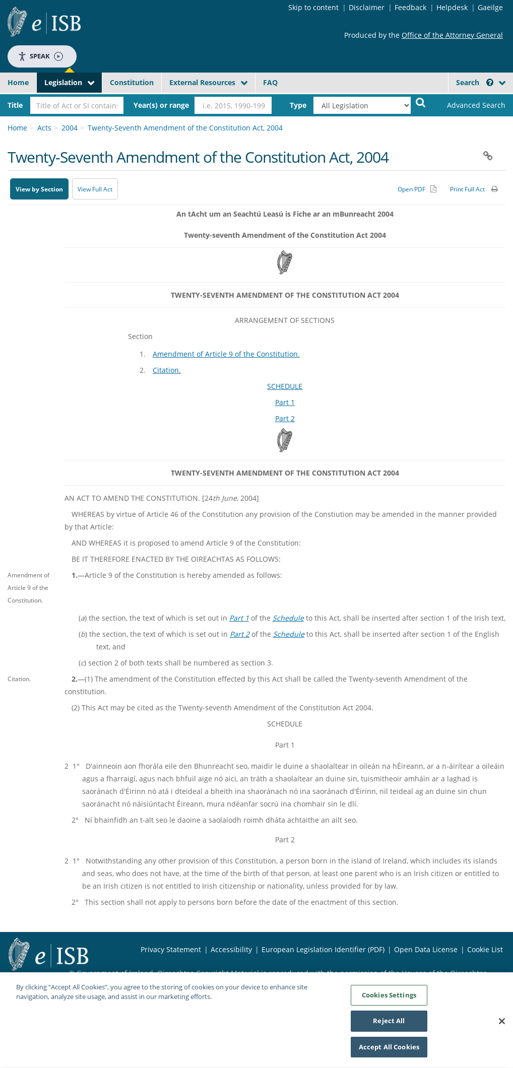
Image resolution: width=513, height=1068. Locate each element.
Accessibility (231, 949)
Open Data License (426, 949)
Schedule (288, 618)
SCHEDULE (284, 386)
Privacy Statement (171, 949)
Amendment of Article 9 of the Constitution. (226, 354)
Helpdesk (452, 7)
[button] (489, 82)
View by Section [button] (39, 189)
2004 (69, 127)
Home (18, 82)
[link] (470, 105)
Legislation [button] (63, 82)
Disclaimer (366, 7)
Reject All (389, 1024)
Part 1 (285, 402)
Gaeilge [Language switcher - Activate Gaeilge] (490, 7)
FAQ (270, 82)
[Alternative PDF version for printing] (417, 188)
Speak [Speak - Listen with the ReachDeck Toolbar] (40, 56)
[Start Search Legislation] (421, 102)
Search (474, 82)
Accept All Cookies (389, 1050)
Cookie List (485, 949)
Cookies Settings (389, 998)
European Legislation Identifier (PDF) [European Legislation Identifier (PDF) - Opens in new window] (323, 949)
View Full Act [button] (95, 189)
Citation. (167, 370)
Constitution (132, 82)
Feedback (410, 7)
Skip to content (313, 7)
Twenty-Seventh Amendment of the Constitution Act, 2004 (185, 127)
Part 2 (285, 418)
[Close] (502, 1025)
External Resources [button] (202, 82)
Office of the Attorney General (452, 35)
